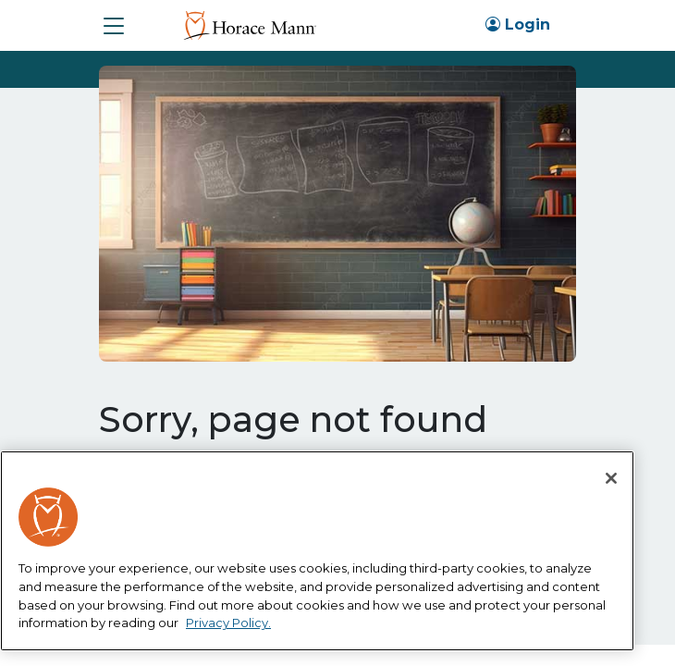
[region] (317, 550)
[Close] (611, 478)
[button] (114, 26)
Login (517, 24)
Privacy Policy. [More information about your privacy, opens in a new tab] (228, 622)
